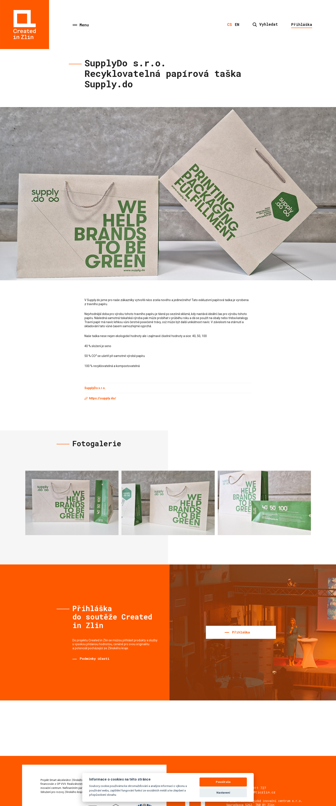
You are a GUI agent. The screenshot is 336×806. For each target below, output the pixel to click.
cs (229, 24)
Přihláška (301, 24)
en (237, 24)
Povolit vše (223, 782)
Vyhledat (265, 24)
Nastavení (223, 792)
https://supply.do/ (102, 398)
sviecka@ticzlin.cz (257, 792)
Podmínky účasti (95, 658)
